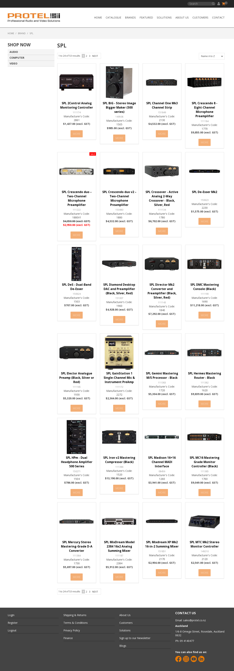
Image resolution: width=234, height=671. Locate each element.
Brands (130, 17)
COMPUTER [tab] (17, 57)
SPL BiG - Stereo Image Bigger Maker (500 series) (119, 107)
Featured (146, 17)
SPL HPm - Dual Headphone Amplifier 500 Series (76, 458)
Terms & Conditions (75, 616)
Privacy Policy (71, 624)
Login (11, 609)
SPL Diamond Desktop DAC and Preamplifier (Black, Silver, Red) (119, 287)
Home (98, 17)
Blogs (122, 639)
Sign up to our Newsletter (134, 632)
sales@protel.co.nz (194, 614)
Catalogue (113, 17)
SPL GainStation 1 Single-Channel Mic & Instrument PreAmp (119, 374)
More (76, 133)
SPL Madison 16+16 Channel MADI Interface (162, 458)
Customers (200, 17)
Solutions (164, 17)
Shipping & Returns (74, 609)
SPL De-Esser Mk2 (204, 191)
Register (13, 616)
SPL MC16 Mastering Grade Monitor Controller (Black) (204, 458)
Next (95, 56)
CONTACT (218, 17)
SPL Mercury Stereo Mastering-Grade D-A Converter (76, 541)
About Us (182, 17)
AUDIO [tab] (14, 52)
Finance (68, 632)
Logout (12, 624)
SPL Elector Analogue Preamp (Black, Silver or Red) (76, 374)
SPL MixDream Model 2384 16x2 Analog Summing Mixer (119, 541)
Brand (22, 33)
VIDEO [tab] (13, 63)
